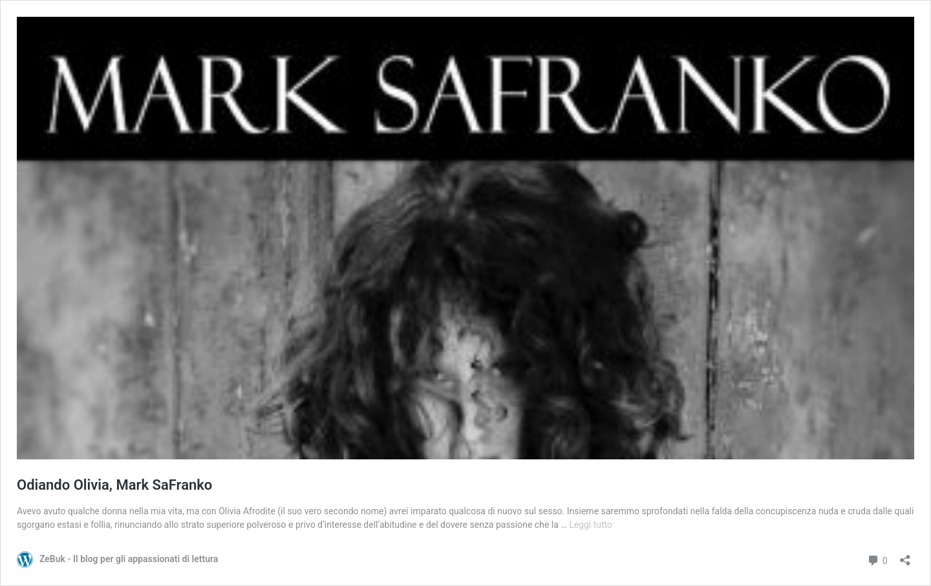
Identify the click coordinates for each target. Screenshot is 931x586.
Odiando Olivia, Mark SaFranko (114, 485)
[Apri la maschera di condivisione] (905, 556)
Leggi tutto (590, 524)
